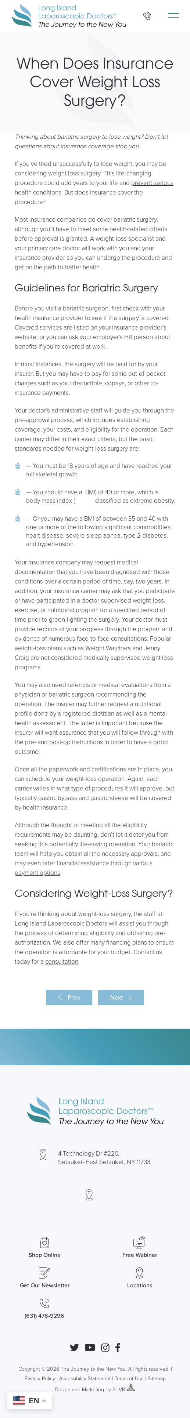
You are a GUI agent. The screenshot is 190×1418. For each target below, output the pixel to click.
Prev (74, 997)
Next (116, 997)
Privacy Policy (40, 1378)
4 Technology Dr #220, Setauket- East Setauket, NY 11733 (104, 1157)
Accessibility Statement (85, 1378)
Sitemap (157, 1378)
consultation (61, 961)
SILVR (118, 1389)
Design (63, 1389)
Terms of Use (129, 1378)
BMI (90, 492)
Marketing (93, 1389)
